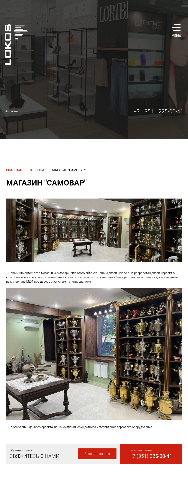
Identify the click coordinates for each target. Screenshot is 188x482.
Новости (36, 170)
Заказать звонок (97, 454)
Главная (13, 170)
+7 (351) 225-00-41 (151, 456)
